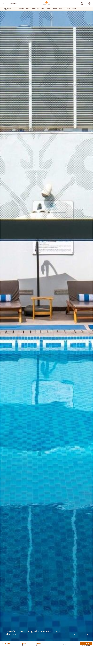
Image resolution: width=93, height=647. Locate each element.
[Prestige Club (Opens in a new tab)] (89, 3)
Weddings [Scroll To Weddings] (55, 8)
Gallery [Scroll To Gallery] (60, 8)
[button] (27, 644)
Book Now (86, 643)
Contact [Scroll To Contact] (74, 8)
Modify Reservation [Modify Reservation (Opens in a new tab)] (86, 645)
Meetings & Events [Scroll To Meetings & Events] (35, 8)
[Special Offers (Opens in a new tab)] (82, 3)
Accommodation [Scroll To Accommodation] (20, 8)
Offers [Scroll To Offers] (42, 8)
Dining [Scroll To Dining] (27, 8)
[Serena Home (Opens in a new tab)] (4, 3)
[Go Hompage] (46, 3)
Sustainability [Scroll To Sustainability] (67, 8)
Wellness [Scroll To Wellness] (48, 8)
